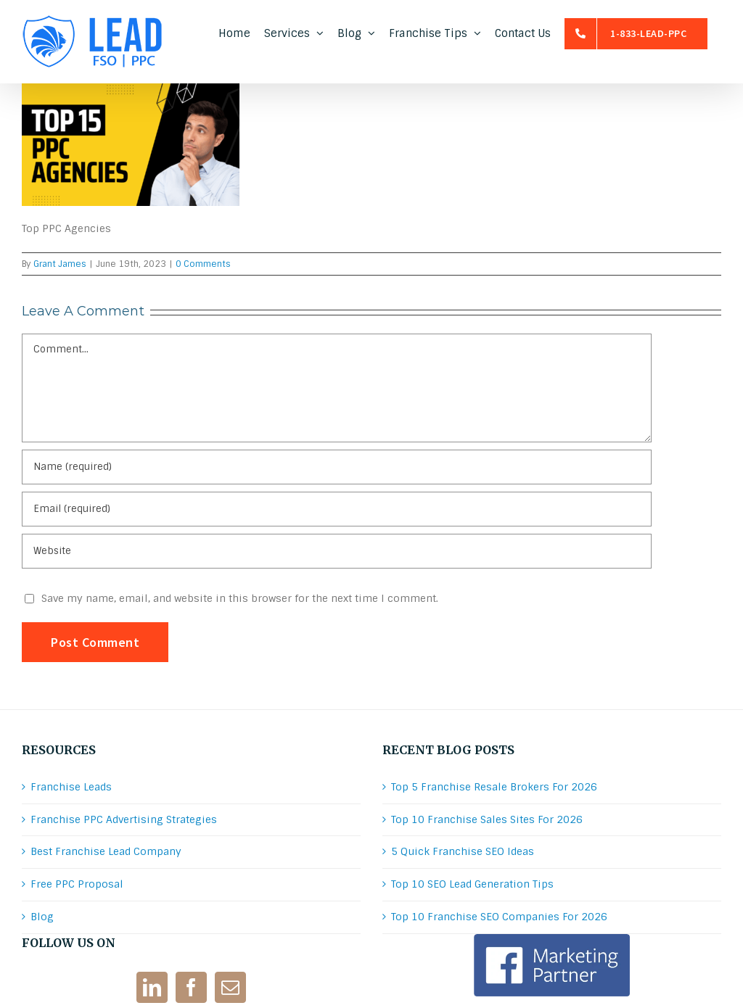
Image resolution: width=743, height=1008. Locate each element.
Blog (42, 916)
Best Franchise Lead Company (105, 851)
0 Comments (203, 264)
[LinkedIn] (152, 987)
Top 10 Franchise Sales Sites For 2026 (487, 819)
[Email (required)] (337, 509)
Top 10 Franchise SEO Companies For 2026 (499, 916)
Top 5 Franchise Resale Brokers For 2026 (494, 786)
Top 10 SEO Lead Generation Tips (472, 884)
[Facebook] (191, 987)
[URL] (337, 551)
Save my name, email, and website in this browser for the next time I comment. (239, 598)
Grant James (59, 264)
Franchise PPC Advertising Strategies (123, 819)
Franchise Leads (71, 786)
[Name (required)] (337, 467)
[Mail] (230, 987)
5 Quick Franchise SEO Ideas (462, 851)
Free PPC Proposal (76, 884)
